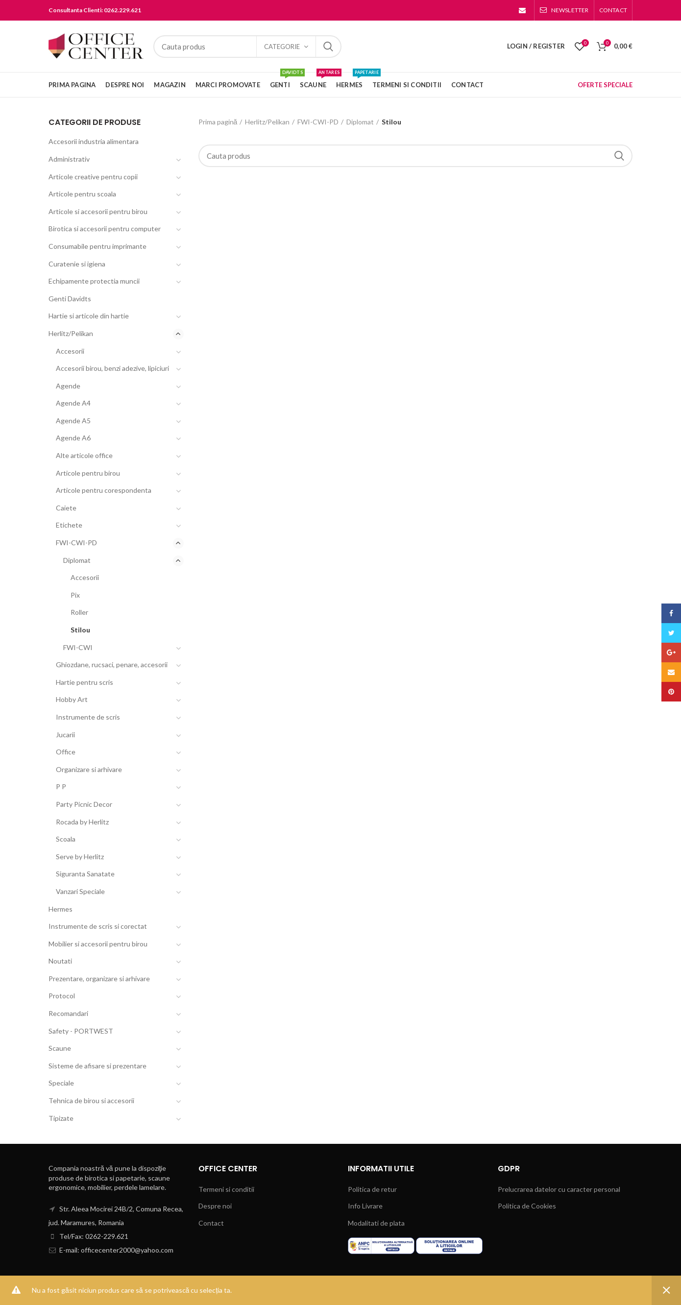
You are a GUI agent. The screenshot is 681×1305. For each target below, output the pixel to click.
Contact (211, 1223)
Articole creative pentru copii (93, 176)
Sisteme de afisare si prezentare (97, 1066)
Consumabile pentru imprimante (97, 246)
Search (328, 46)
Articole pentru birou (88, 473)
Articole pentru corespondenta (103, 490)
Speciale (61, 1083)
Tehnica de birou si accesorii (91, 1100)
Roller (79, 612)
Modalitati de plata (376, 1223)
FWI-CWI (78, 647)
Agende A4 (73, 403)
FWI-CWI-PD (318, 122)
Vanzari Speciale (80, 891)
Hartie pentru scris (84, 682)
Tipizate (61, 1118)
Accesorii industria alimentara (94, 141)
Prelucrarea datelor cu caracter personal (559, 1189)
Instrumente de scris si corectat (98, 926)
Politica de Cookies (527, 1206)
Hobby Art (72, 699)
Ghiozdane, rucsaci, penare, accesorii (112, 664)
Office (65, 752)
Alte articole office (84, 455)
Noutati (60, 961)
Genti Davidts (70, 298)
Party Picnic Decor (84, 804)
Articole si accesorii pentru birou (98, 211)
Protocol (62, 995)
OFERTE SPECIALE (605, 85)
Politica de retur (372, 1189)
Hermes (61, 909)
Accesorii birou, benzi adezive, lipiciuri (112, 368)
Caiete (66, 508)
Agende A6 (73, 438)
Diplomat (360, 122)
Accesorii (70, 351)
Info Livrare (365, 1206)
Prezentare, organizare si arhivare (99, 978)
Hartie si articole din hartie (89, 316)
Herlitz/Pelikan (267, 122)
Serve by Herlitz (80, 856)
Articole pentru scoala (82, 194)
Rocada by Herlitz (82, 822)
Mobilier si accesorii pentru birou (98, 944)
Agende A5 (73, 420)
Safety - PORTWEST (81, 1031)
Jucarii (65, 734)
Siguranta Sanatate (85, 874)
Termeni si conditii (226, 1189)
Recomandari (68, 1013)
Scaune (60, 1048)
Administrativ (69, 159)
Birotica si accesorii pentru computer (105, 228)
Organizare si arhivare (89, 769)
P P (61, 786)
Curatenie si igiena (77, 264)
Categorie (282, 46)
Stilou (80, 630)
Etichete (69, 525)
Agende (68, 386)
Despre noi (215, 1206)
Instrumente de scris (88, 717)
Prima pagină (218, 122)
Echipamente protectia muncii (94, 281)
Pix (75, 595)
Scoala (65, 839)
